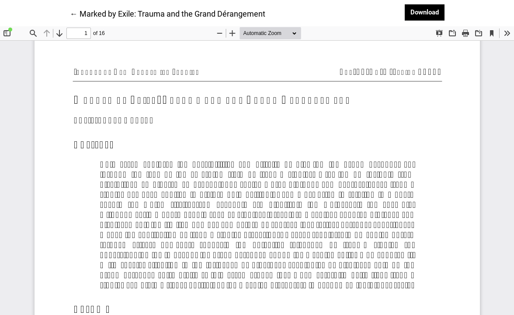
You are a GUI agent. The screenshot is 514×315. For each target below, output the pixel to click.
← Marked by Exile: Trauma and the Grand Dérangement (167, 13)
